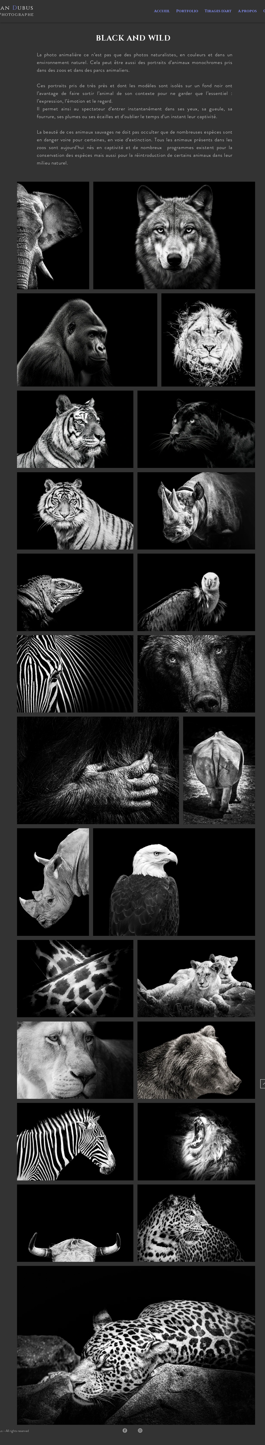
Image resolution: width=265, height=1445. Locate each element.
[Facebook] (125, 1430)
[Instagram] (140, 1430)
